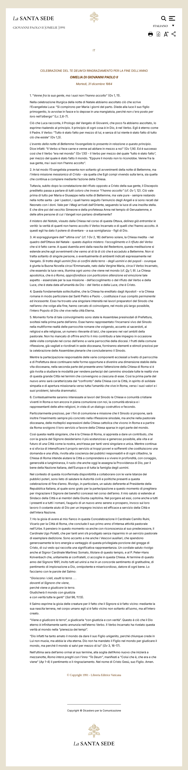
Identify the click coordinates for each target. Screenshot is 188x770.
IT (94, 50)
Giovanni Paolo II (28, 28)
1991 (62, 28)
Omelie (52, 28)
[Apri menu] (171, 18)
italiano (161, 27)
